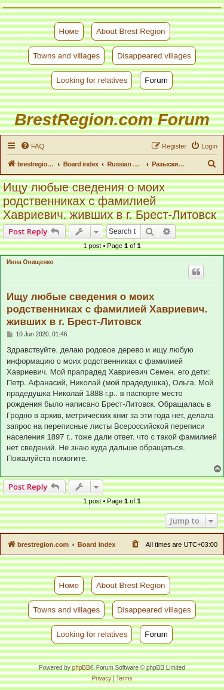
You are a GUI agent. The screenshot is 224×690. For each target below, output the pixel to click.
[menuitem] (32, 146)
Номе (69, 31)
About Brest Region (130, 31)
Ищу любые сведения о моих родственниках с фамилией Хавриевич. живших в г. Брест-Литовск (109, 201)
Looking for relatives (91, 80)
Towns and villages (66, 55)
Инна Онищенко (30, 262)
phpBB (81, 667)
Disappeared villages (154, 55)
